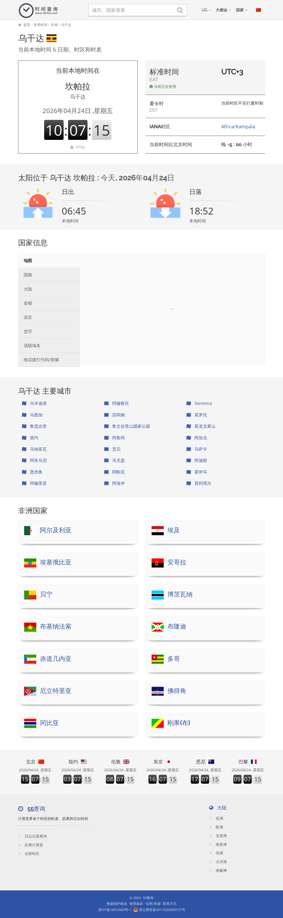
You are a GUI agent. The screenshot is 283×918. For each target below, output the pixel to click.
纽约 (78, 761)
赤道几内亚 (55, 658)
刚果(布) (178, 723)
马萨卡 (197, 449)
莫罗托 (197, 415)
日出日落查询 (32, 836)
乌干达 (66, 24)
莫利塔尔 (199, 483)
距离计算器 (30, 844)
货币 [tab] (28, 331)
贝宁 (46, 594)
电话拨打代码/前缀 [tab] (41, 360)
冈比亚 (49, 723)
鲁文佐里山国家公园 (127, 426)
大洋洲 (218, 861)
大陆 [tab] (28, 289)
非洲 (54, 24)
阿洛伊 (114, 483)
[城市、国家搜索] (137, 10)
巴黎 (248, 761)
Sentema (199, 403)
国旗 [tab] (28, 275)
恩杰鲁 (32, 472)
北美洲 (218, 835)
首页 (26, 24)
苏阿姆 (114, 415)
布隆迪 (176, 626)
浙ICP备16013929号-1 (114, 909)
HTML (78, 147)
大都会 (222, 10)
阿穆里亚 (34, 483)
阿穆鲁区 (116, 403)
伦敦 (120, 761)
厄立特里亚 (55, 691)
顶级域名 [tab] (32, 345)
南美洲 (218, 844)
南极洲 (218, 870)
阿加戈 (197, 438)
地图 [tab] (28, 260)
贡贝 (112, 449)
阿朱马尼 (34, 460)
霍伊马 (197, 472)
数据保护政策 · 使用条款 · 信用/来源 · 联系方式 (142, 903)
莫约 (30, 438)
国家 (240, 10)
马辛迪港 (34, 403)
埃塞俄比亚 (55, 562)
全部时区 (28, 853)
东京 (162, 761)
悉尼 (205, 761)
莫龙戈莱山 (201, 426)
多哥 (173, 658)
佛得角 (176, 691)
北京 (35, 761)
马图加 (32, 415)
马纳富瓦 (34, 449)
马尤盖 (114, 460)
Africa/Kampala (238, 126)
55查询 (148, 897)
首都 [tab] (28, 303)
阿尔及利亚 (55, 530)
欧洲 (216, 826)
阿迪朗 (197, 460)
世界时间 (40, 24)
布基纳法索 (55, 626)
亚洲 (216, 818)
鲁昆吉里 (34, 426)
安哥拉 (176, 562)
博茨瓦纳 (180, 594)
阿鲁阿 (114, 438)
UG (204, 10)
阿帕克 (114, 472)
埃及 (173, 530)
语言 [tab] (28, 317)
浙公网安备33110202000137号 (162, 909)
